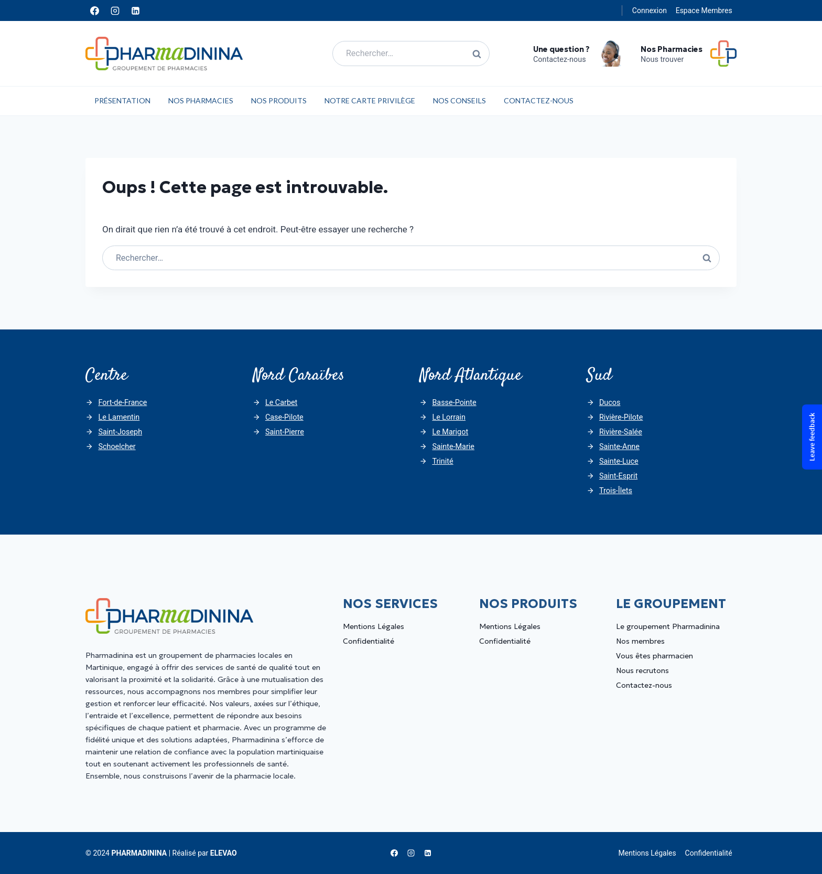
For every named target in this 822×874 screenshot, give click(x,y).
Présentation (122, 100)
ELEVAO (223, 853)
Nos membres (640, 641)
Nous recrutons (642, 670)
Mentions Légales (373, 626)
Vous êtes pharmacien (654, 655)
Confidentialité (368, 641)
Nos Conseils (459, 100)
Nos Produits (279, 100)
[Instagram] (115, 10)
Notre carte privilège (370, 100)
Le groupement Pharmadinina (668, 626)
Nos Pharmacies (200, 100)
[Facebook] (94, 10)
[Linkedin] (135, 10)
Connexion (649, 10)
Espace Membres (704, 10)
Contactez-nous (539, 100)
